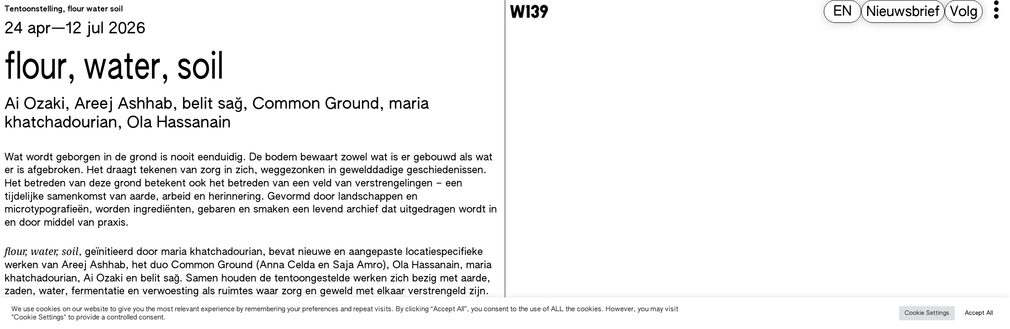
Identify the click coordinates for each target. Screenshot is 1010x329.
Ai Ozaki (35, 104)
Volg (964, 12)
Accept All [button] (979, 313)
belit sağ (212, 104)
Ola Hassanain (179, 123)
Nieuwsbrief (903, 12)
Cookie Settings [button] (927, 313)
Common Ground (315, 104)
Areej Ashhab (123, 104)
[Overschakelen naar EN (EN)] (842, 12)
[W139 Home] (529, 11)
